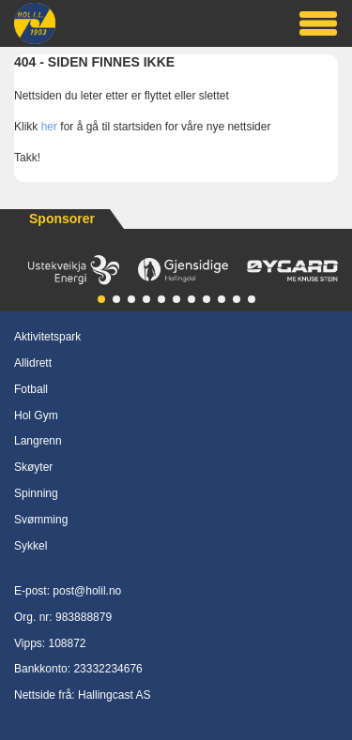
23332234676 (107, 668)
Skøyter (33, 467)
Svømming (41, 519)
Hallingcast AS (114, 695)
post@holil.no (87, 590)
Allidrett (33, 363)
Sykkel (30, 545)
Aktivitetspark (47, 336)
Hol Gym (36, 415)
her (49, 126)
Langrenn (38, 440)
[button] (101, 299)
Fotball (31, 389)
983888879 (83, 617)
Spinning (36, 493)
